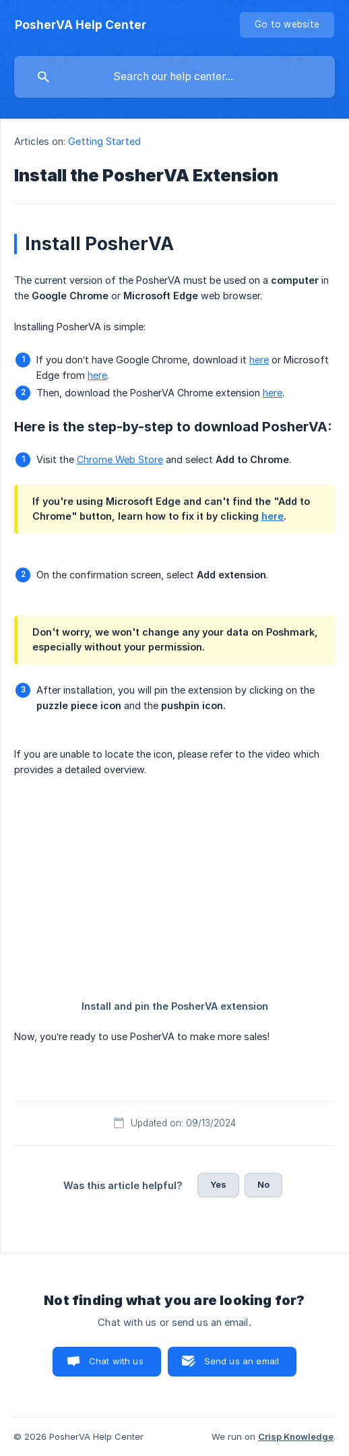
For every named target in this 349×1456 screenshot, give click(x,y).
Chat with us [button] (116, 1361)
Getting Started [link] (104, 141)
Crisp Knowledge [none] (296, 1436)
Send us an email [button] (241, 1361)
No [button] (263, 1184)
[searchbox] (174, 77)
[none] (80, 25)
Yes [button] (218, 1184)
